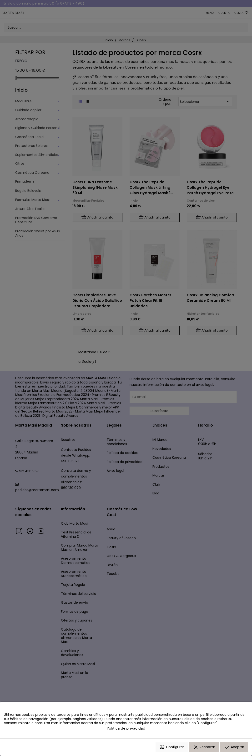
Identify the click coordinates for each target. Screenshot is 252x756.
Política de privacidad (126, 728)
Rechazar (204, 747)
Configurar (171, 747)
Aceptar (234, 747)
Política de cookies (197, 718)
